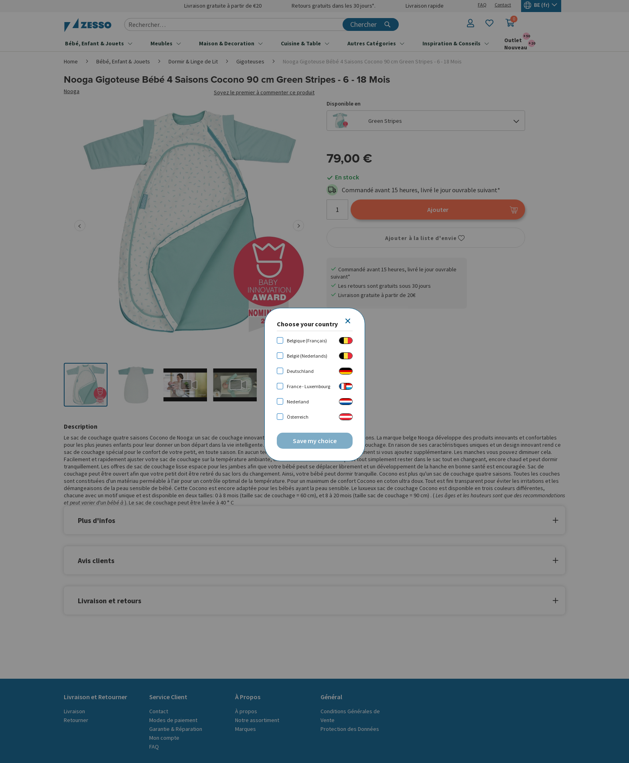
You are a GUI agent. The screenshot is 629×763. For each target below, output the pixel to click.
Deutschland (300, 371)
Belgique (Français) (307, 341)
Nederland (298, 402)
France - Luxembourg (308, 386)
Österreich (297, 417)
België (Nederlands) (307, 356)
